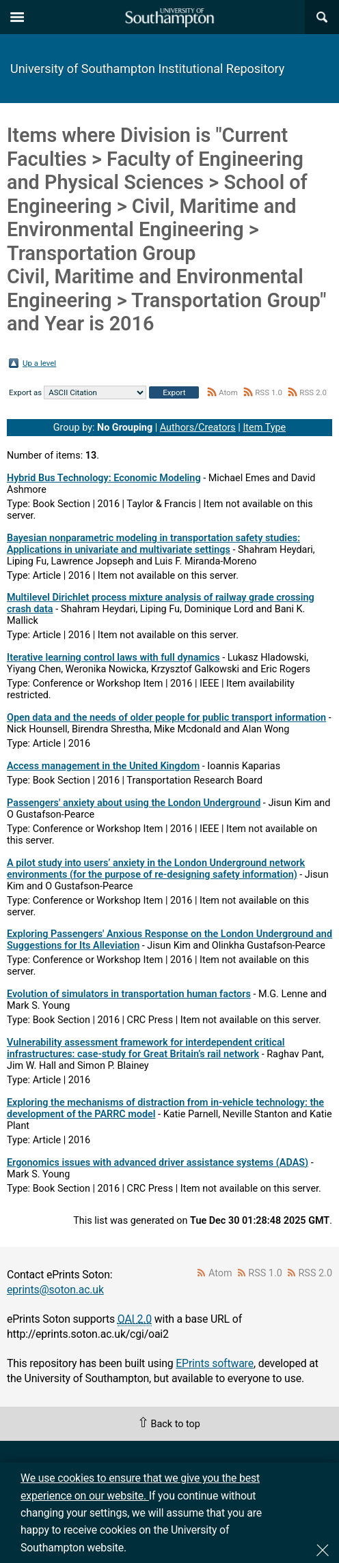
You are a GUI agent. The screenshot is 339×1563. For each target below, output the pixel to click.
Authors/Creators (198, 427)
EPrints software (215, 1363)
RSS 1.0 (268, 392)
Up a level (39, 363)
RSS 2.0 (313, 392)
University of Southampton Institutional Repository (147, 68)
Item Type (264, 427)
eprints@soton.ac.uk (55, 1289)
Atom (228, 392)
